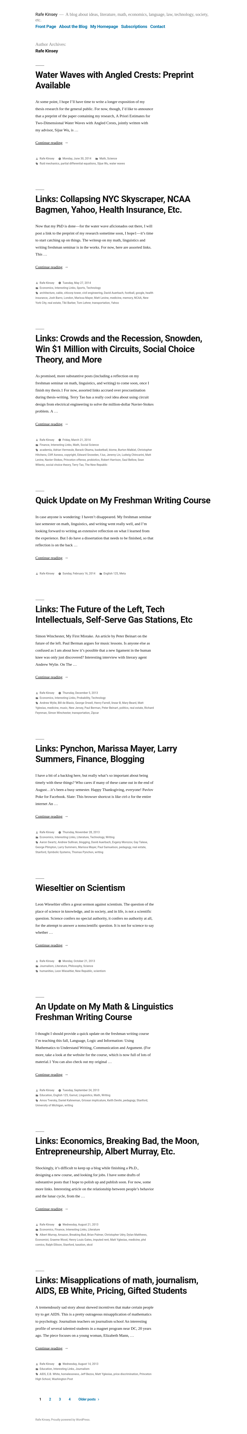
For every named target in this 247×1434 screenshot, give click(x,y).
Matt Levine (101, 298)
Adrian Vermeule (63, 450)
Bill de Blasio (66, 703)
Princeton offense (75, 459)
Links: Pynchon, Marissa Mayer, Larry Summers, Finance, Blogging (106, 753)
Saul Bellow (129, 459)
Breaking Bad (77, 1234)
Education (46, 1095)
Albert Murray (48, 1234)
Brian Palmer (95, 1234)
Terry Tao (78, 464)
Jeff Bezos (87, 1374)
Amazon (63, 1234)
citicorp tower (72, 293)
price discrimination (125, 1374)
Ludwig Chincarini (133, 454)
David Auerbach (114, 293)
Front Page (45, 26)
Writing (110, 837)
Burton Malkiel (127, 450)
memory (128, 298)
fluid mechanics (49, 163)
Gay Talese (140, 842)
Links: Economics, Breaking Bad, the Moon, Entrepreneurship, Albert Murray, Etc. (117, 1146)
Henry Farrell (102, 703)
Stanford (40, 852)
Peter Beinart (110, 708)
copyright (70, 454)
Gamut (73, 1095)
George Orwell (84, 703)
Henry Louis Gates (80, 1239)
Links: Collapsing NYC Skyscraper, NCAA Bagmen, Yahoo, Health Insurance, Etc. (112, 204)
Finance (44, 445)
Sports (81, 288)
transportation (101, 303)
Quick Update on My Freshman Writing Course (122, 500)
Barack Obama (84, 450)
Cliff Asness (55, 454)
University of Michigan (49, 1105)
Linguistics (85, 1095)
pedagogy (125, 847)
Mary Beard (129, 703)
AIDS (43, 1374)
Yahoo (115, 303)
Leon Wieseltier (64, 971)
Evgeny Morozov (122, 842)
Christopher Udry (115, 1234)
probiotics (93, 459)
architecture (47, 293)
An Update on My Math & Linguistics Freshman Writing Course (104, 1011)
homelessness (70, 1374)
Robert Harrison (111, 459)
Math (103, 158)
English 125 (110, 573)
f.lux (102, 454)
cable (59, 293)
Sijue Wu (102, 163)
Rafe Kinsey (46, 14)
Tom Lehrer (84, 303)
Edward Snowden (88, 454)
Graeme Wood (59, 1239)
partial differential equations (78, 163)
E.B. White (53, 1374)
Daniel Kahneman (69, 1100)
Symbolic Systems (58, 852)
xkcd (90, 1244)
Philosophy (75, 966)
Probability (83, 698)
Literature (83, 837)
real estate (54, 303)
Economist (42, 1239)
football (129, 293)
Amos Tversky (48, 1100)
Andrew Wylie (48, 703)
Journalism (47, 966)
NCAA (138, 298)
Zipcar (95, 713)
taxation (80, 1244)
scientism (99, 971)
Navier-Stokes (53, 459)
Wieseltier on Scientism (80, 888)
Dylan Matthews (137, 1234)
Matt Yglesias (118, 1239)
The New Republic (96, 464)
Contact (157, 26)
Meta (122, 573)
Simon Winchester (59, 713)
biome (113, 450)
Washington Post (62, 1379)
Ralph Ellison (54, 1244)
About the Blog (73, 26)
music (63, 708)
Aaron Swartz (48, 842)
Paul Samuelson (108, 847)
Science (112, 158)
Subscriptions (134, 26)
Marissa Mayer (84, 298)
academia (46, 450)
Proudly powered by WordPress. (70, 1419)
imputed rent (101, 1239)
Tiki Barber (68, 303)
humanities (47, 971)
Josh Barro (55, 298)
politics (124, 708)
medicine (115, 298)
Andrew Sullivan (68, 842)
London (68, 298)
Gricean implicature (94, 1100)
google (140, 293)
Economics (46, 288)
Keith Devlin (114, 1100)
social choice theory (58, 464)
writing (99, 852)
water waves (117, 163)
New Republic (83, 971)
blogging (84, 842)
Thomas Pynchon (82, 852)
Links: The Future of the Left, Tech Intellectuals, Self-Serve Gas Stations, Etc (113, 614)
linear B (116, 703)
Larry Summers (67, 847)
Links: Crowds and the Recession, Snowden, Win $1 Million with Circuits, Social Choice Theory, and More (118, 349)
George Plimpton (45, 847)
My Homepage (104, 26)
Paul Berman (92, 708)
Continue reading (51, 142)
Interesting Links (65, 288)
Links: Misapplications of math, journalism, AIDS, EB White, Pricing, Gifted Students (116, 1285)
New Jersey (76, 708)
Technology (93, 288)
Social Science (90, 445)
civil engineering (92, 293)
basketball (101, 450)
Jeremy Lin (113, 454)
